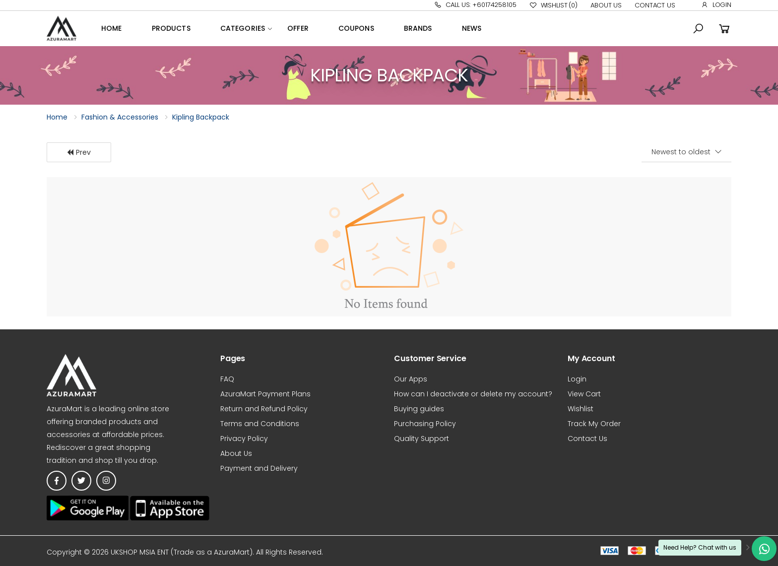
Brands (418, 28)
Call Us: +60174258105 (475, 4)
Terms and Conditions (259, 424)
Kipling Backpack (200, 117)
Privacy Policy (244, 438)
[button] (698, 28)
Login (716, 4)
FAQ (227, 379)
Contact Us (655, 5)
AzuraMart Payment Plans (265, 394)
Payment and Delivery (259, 468)
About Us (606, 5)
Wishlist (553, 5)
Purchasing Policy (425, 424)
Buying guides (419, 409)
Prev (78, 152)
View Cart (584, 394)
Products (171, 28)
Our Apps (410, 379)
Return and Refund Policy (264, 409)
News (472, 28)
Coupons (356, 28)
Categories (242, 28)
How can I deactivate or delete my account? (473, 394)
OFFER (298, 28)
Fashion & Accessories (119, 117)
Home (111, 28)
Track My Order (594, 424)
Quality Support (421, 438)
